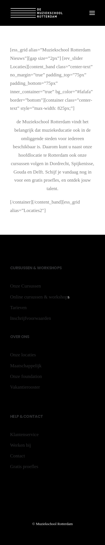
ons (24, 336)
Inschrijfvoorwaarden (30, 318)
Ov (13, 336)
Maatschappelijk (25, 365)
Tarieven (18, 307)
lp (17, 416)
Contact (33, 416)
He (12, 416)
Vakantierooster (25, 387)
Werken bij (20, 445)
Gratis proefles (24, 466)
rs (18, 268)
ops (58, 268)
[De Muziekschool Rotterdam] (36, 13)
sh (51, 268)
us (22, 268)
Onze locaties (23, 354)
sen (29, 268)
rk (46, 268)
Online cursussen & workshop (38, 297)
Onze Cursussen (25, 286)
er (18, 336)
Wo (40, 268)
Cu (13, 268)
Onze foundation (26, 376)
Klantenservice (24, 434)
